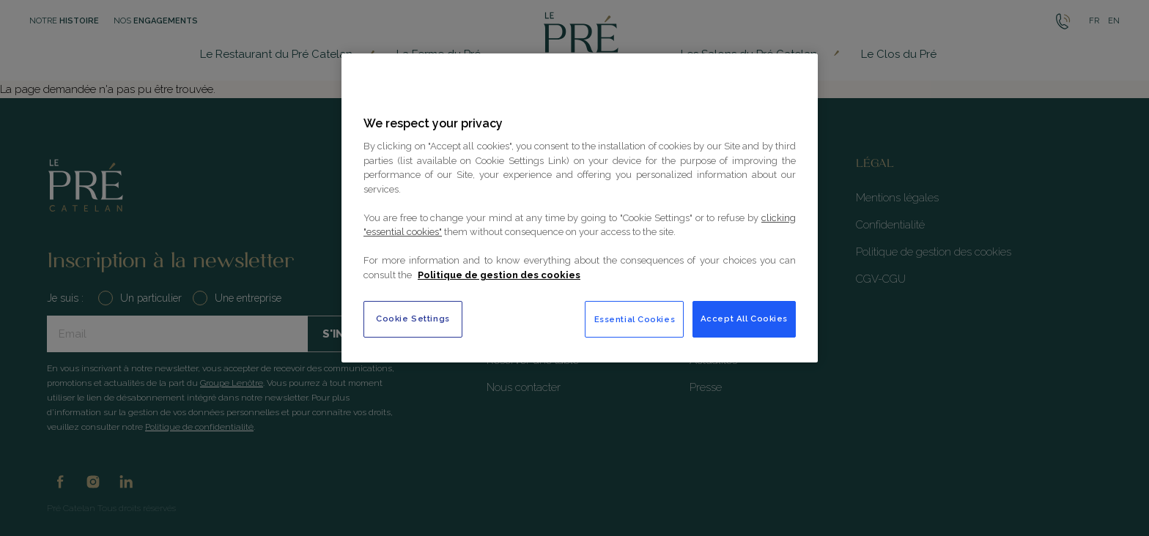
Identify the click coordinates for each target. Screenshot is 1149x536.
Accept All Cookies (744, 318)
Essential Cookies (635, 319)
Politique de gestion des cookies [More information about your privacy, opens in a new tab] (499, 274)
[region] (579, 207)
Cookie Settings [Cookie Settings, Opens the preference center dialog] (413, 318)
